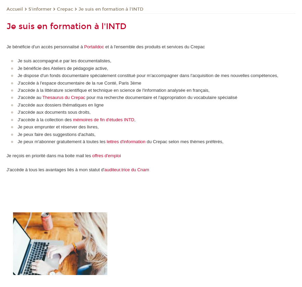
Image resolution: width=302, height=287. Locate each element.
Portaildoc (94, 46)
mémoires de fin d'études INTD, (103, 119)
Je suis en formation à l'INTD (110, 9)
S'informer (39, 9)
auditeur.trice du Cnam (126, 169)
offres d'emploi (106, 155)
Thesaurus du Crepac (64, 97)
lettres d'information (126, 141)
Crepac (65, 9)
